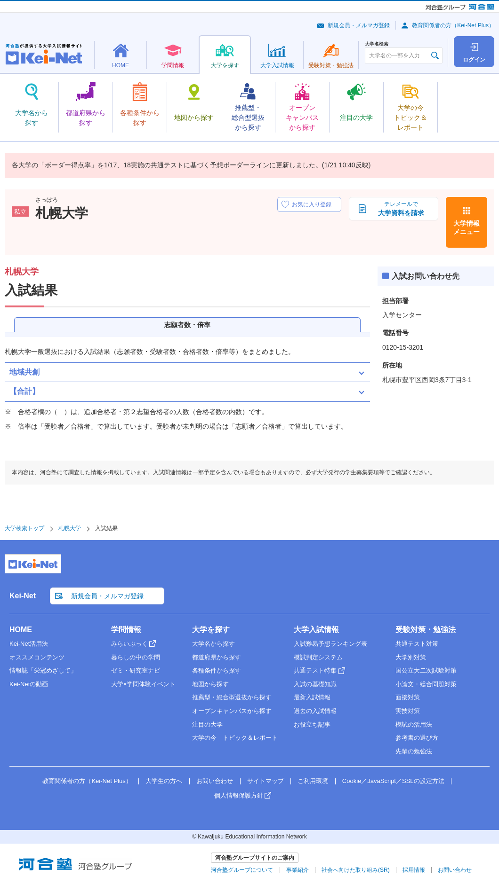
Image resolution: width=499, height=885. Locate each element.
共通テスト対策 (416, 643)
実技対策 (407, 710)
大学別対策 (410, 657)
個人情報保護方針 (238, 795)
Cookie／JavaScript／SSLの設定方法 (393, 780)
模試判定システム (318, 657)
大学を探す (211, 630)
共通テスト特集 (315, 670)
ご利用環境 (313, 780)
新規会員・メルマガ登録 (359, 25)
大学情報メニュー (466, 227)
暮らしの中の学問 (135, 657)
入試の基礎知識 (315, 684)
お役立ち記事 (312, 724)
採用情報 (413, 870)
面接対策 (407, 697)
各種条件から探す (216, 670)
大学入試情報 (316, 630)
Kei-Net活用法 (28, 643)
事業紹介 (297, 870)
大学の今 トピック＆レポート (235, 737)
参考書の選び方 (416, 737)
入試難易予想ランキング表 (330, 643)
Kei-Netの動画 (28, 684)
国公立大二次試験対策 (426, 670)
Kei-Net (22, 596)
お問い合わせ (214, 780)
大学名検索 (376, 44)
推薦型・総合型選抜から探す (232, 697)
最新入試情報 (312, 697)
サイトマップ (265, 780)
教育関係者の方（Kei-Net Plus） (453, 25)
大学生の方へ (163, 780)
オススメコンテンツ (36, 657)
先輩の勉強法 (413, 751)
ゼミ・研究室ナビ (135, 670)
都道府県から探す (216, 657)
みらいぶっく (129, 643)
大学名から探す (213, 643)
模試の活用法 (413, 724)
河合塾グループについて (242, 870)
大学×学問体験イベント (143, 684)
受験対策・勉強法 (425, 630)
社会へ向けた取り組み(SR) (356, 870)
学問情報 (126, 630)
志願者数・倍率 (187, 325)
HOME (20, 630)
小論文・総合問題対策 (426, 684)
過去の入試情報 (315, 710)
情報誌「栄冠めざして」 (43, 670)
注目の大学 (207, 724)
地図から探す (210, 684)
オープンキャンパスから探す (232, 710)
